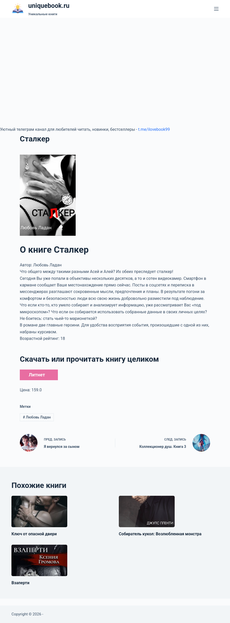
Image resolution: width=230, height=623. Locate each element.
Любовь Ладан (37, 417)
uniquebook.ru (48, 5)
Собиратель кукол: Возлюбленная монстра (160, 534)
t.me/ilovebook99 (154, 129)
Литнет (37, 375)
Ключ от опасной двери (34, 534)
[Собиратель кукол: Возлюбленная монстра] (147, 511)
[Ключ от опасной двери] (39, 511)
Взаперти (20, 582)
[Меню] (216, 9)
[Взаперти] (39, 560)
